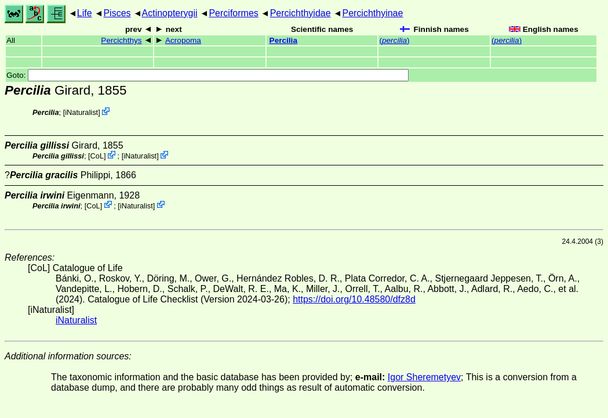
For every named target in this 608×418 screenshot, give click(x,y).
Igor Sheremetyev (424, 377)
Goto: (207, 75)
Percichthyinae (372, 13)
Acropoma (183, 40)
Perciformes (233, 13)
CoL (97, 156)
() (394, 40)
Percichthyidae (300, 13)
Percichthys (121, 40)
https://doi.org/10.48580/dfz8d (354, 299)
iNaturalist (81, 112)
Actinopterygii (170, 13)
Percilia (283, 40)
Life (84, 13)
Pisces (116, 13)
